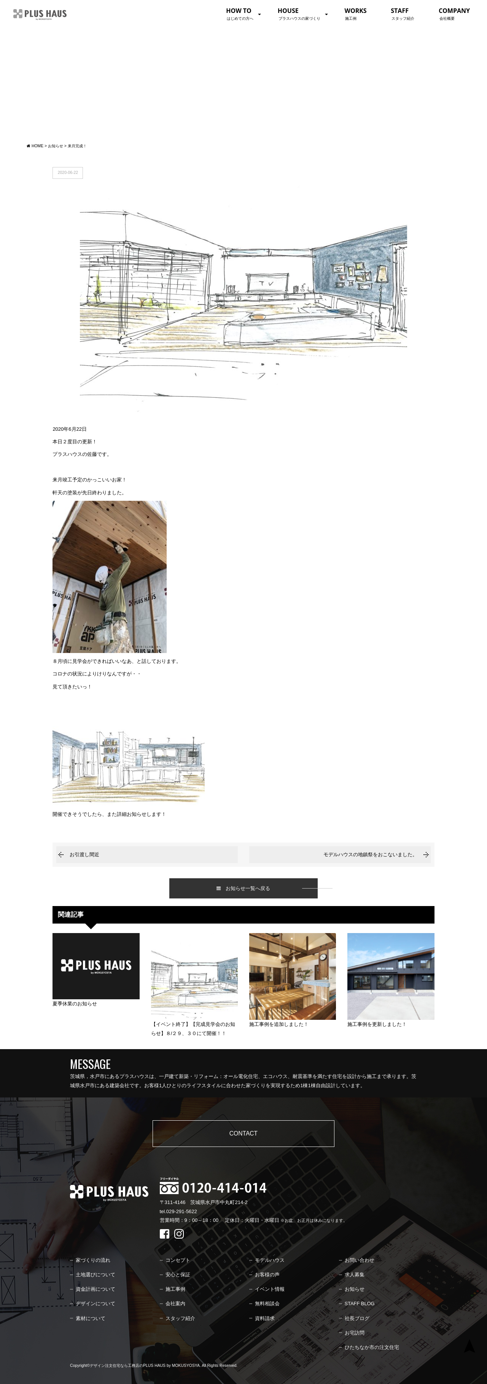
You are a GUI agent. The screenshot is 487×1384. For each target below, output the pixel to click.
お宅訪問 (354, 1333)
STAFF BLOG (360, 1303)
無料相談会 (267, 1303)
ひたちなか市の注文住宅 (372, 1347)
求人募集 (354, 1274)
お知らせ (354, 1289)
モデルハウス (270, 1260)
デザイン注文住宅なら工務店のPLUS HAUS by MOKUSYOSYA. (145, 1365)
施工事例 (175, 1289)
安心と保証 (178, 1274)
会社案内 (175, 1303)
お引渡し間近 (84, 854)
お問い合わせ (359, 1260)
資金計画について (95, 1289)
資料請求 (265, 1318)
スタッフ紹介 (180, 1318)
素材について (90, 1318)
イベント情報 (270, 1289)
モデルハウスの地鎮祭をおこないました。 (370, 854)
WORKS (355, 13)
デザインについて (95, 1303)
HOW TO (239, 13)
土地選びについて (95, 1274)
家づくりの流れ (93, 1260)
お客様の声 (267, 1274)
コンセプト (178, 1260)
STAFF (402, 13)
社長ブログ (357, 1318)
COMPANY (454, 13)
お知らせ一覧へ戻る (243, 888)
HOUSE (299, 13)
